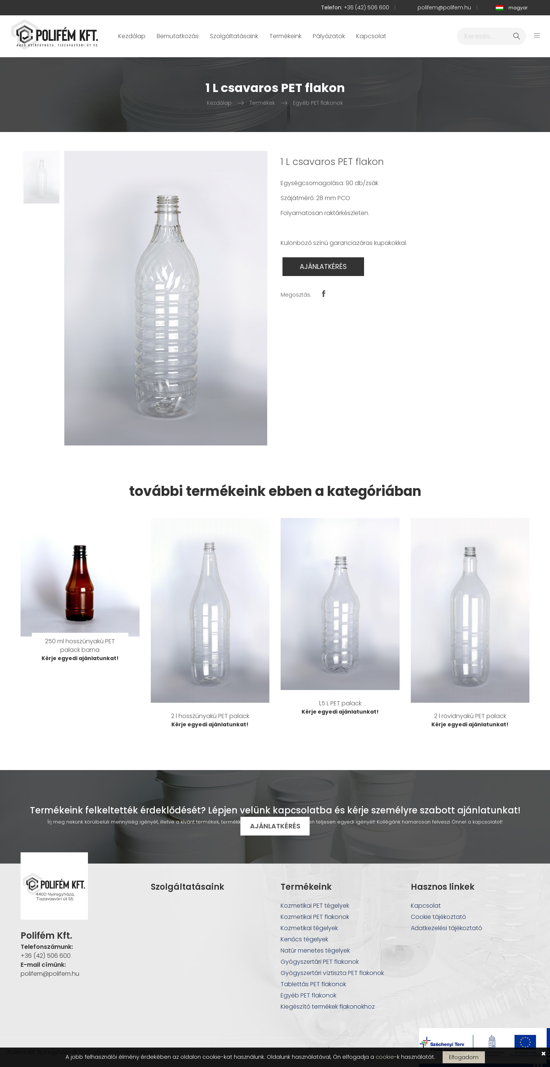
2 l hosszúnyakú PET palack (210, 716)
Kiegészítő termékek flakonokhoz (328, 1006)
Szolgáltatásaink (234, 36)
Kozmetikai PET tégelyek (315, 905)
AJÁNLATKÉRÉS (323, 266)
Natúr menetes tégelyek (315, 950)
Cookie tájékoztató (438, 917)
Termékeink (285, 36)
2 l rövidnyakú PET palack (470, 716)
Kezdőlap (132, 36)
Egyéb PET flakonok (318, 103)
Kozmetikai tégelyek (309, 928)
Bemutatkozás (178, 36)
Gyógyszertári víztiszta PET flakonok (332, 973)
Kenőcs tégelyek (304, 939)
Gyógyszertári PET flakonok (320, 961)
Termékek (262, 103)
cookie (385, 1057)
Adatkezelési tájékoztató (446, 928)
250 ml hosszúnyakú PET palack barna (80, 645)
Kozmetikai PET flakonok (315, 917)
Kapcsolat (371, 36)
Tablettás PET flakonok (313, 984)
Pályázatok (329, 36)
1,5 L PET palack (340, 703)
